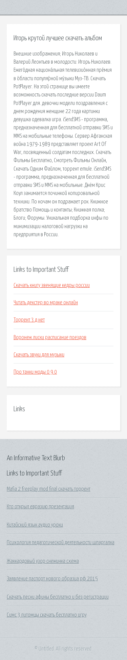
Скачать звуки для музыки (39, 354)
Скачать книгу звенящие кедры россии (52, 285)
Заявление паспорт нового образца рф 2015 (52, 578)
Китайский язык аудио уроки (35, 525)
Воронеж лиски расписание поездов (50, 337)
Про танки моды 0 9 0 (35, 372)
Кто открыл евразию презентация (40, 506)
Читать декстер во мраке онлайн (46, 302)
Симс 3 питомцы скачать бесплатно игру (47, 615)
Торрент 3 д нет (29, 320)
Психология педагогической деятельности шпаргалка (60, 542)
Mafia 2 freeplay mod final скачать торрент (48, 489)
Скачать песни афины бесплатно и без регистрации (58, 597)
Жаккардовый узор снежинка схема (43, 561)
